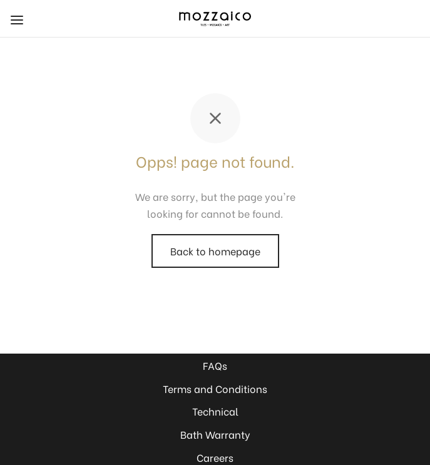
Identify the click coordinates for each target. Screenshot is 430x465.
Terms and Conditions (215, 388)
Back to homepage (215, 250)
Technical (215, 411)
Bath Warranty (215, 434)
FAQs (215, 365)
